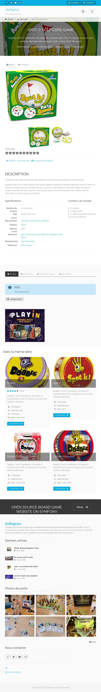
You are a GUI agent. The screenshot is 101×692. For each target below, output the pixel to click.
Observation (36, 221)
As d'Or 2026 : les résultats (25, 576)
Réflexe (45, 221)
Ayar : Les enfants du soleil (26, 566)
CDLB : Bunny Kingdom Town (26, 548)
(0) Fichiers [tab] (65, 274)
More (92, 642)
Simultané (25, 221)
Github (82, 507)
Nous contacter (13, 672)
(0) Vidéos (23, 65)
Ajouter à (10, 161)
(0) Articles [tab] (27, 274)
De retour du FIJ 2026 (23, 557)
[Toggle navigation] (92, 11)
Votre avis (23, 161)
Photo (11, 65)
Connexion (89, 3)
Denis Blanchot (42, 234)
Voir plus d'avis (14, 299)
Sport (23, 225)
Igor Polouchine (28, 234)
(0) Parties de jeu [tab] (46, 274)
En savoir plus (15, 424)
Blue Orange (26, 245)
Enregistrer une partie (41, 161)
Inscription (74, 3)
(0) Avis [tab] (11, 274)
